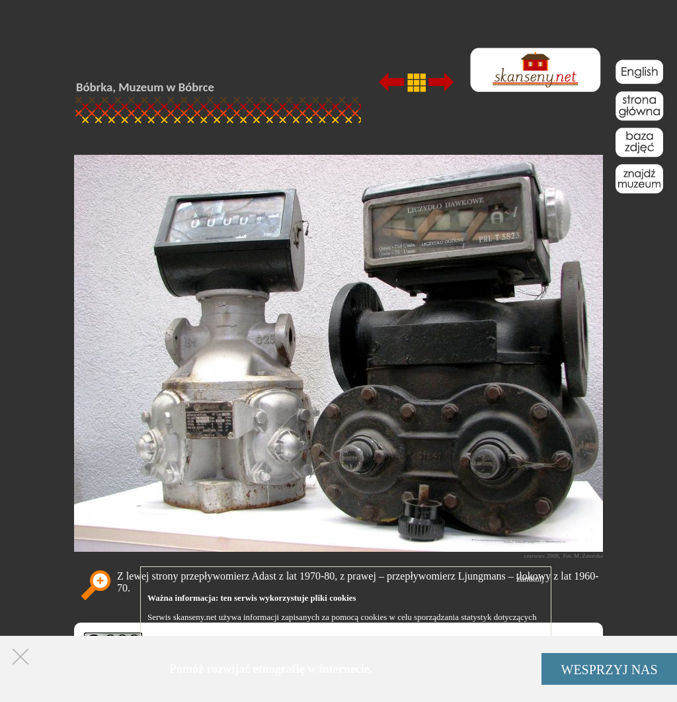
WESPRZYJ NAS (609, 669)
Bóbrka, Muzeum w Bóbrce (145, 87)
